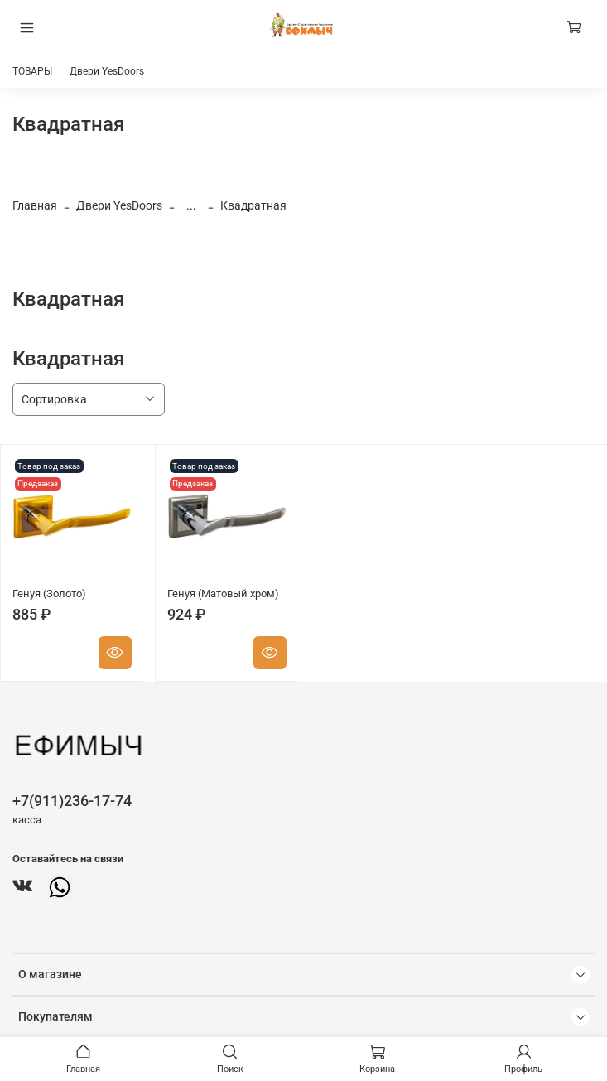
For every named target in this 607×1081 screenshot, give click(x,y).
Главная (34, 205)
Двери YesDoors (107, 71)
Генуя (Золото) (49, 593)
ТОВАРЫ (32, 71)
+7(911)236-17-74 (72, 800)
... (191, 205)
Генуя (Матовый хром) (223, 593)
